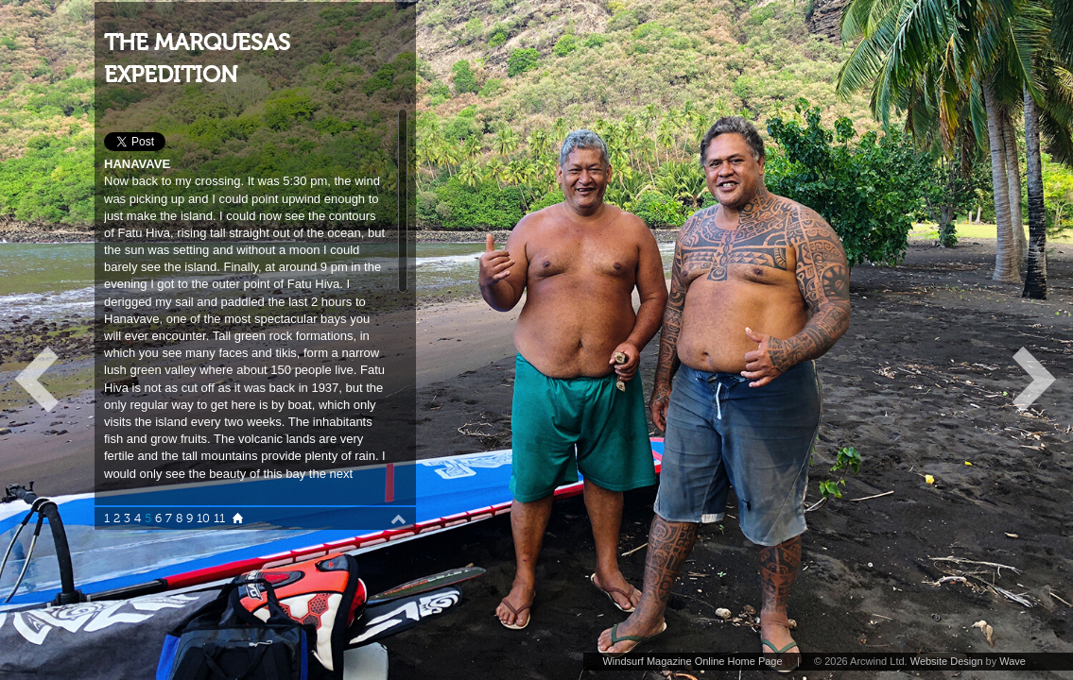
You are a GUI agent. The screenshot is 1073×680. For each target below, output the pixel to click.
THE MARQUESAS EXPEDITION (197, 59)
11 (219, 518)
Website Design (946, 661)
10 (203, 518)
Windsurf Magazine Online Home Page (692, 661)
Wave (1012, 661)
